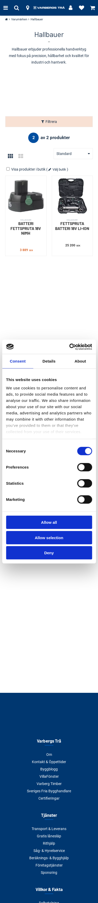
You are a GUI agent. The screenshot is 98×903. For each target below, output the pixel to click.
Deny (49, 553)
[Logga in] (70, 8)
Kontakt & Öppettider (49, 762)
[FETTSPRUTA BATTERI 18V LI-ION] (72, 196)
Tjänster (49, 815)
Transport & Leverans (49, 829)
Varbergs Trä (49, 740)
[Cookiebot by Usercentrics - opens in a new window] (70, 346)
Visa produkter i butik (26, 169)
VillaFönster (49, 776)
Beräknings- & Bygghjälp (49, 858)
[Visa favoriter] (81, 8)
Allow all (49, 522)
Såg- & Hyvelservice (49, 851)
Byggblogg (49, 769)
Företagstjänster (49, 865)
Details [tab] (49, 361)
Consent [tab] (18, 361)
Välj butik (59, 169)
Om (49, 754)
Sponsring (49, 872)
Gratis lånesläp (49, 836)
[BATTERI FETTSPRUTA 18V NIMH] (25, 196)
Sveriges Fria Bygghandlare (49, 791)
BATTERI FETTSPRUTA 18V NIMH (26, 227)
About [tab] (80, 361)
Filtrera (51, 122)
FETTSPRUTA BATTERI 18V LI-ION (72, 225)
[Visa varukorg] (92, 8)
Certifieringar (49, 798)
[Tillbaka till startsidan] (49, 8)
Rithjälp (49, 843)
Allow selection (49, 537)
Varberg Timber (49, 784)
